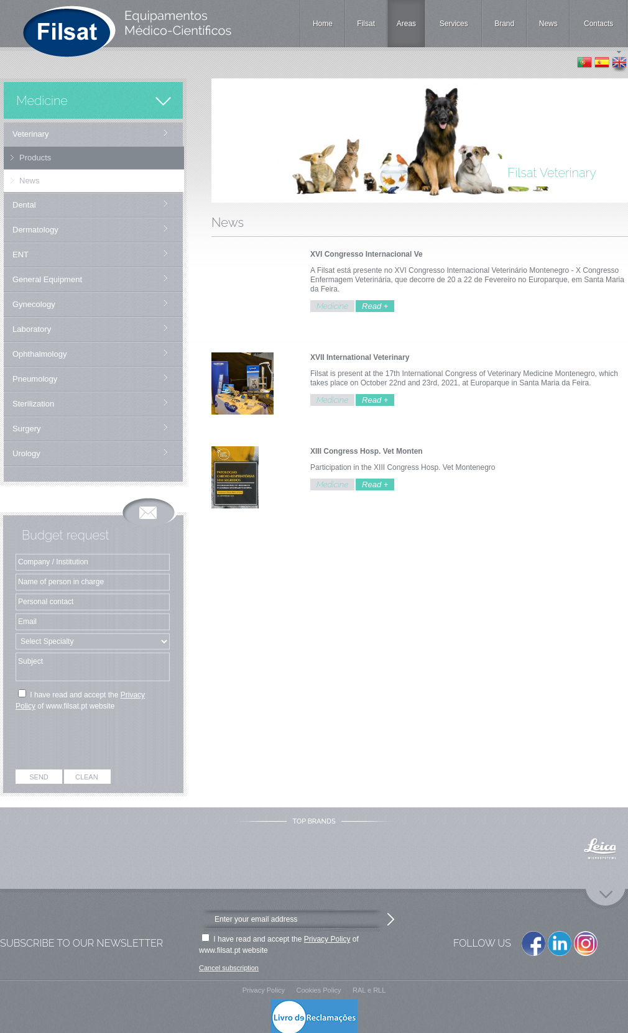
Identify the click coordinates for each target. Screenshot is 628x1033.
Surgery (26, 428)
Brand (504, 23)
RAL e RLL (369, 990)
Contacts (598, 23)
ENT (20, 254)
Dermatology (35, 229)
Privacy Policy (327, 939)
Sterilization (33, 403)
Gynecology (33, 304)
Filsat (366, 23)
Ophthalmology (39, 354)
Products (35, 157)
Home (323, 23)
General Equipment (47, 279)
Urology (26, 453)
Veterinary (30, 134)
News (548, 23)
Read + (375, 306)
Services (454, 23)
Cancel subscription (229, 967)
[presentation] (93, 742)
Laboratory (31, 329)
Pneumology (34, 378)
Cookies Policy (318, 990)
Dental (24, 204)
